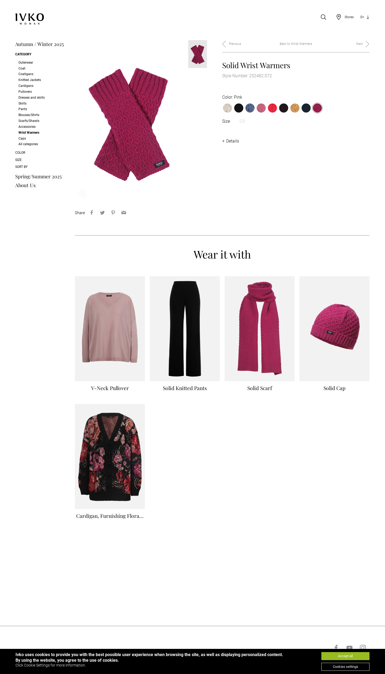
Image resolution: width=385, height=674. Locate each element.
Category (23, 54)
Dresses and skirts (31, 97)
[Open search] (323, 17)
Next (359, 44)
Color (20, 153)
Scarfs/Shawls (28, 121)
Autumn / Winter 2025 (39, 44)
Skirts (22, 103)
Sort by (21, 167)
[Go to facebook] (336, 647)
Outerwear (25, 62)
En (362, 17)
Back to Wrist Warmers (296, 44)
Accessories (27, 127)
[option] (129, 121)
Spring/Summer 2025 (38, 176)
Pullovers (25, 92)
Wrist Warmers (28, 132)
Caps (22, 138)
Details (232, 141)
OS (242, 121)
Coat (21, 68)
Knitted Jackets (29, 80)
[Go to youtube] (349, 647)
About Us (25, 185)
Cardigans (25, 86)
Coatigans (25, 74)
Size (18, 160)
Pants (22, 109)
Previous (235, 44)
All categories (28, 144)
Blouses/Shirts (28, 115)
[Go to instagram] (362, 647)
